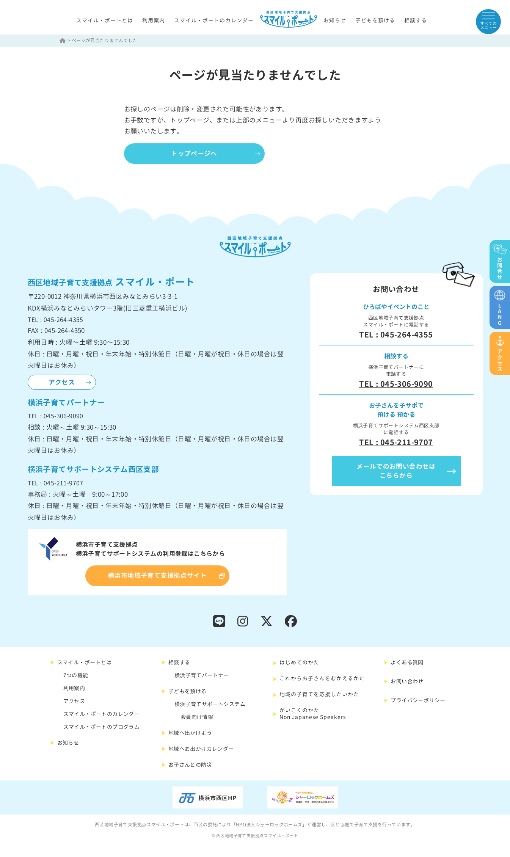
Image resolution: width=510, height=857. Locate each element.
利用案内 (153, 20)
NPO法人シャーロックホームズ (269, 825)
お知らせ (334, 20)
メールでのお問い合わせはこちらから (396, 471)
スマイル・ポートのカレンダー (214, 20)
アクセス (62, 382)
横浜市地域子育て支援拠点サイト (157, 576)
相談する (415, 20)
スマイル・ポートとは (104, 20)
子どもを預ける (375, 20)
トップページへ (196, 153)
